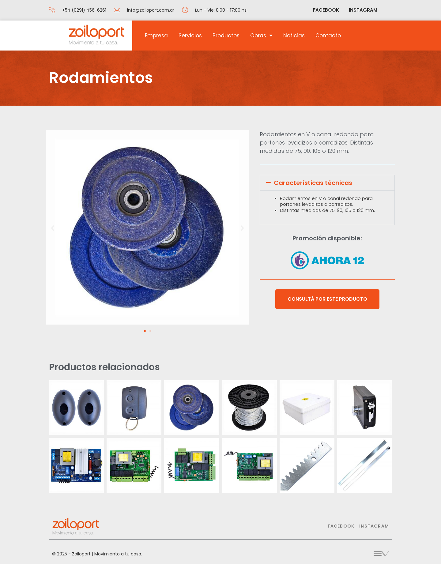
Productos (226, 35)
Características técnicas (313, 183)
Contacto (328, 35)
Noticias (294, 35)
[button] (52, 228)
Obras (261, 35)
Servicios (190, 35)
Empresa (156, 35)
